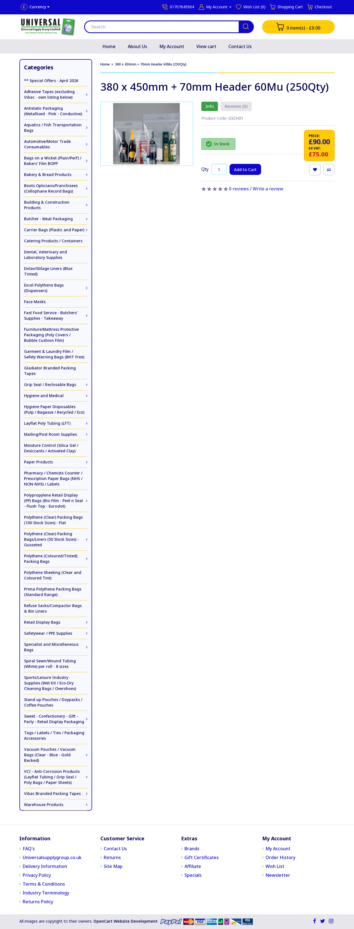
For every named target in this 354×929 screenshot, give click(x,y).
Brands (191, 849)
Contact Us (240, 46)
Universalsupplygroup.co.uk (52, 857)
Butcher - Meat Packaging (48, 218)
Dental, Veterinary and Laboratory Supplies (45, 254)
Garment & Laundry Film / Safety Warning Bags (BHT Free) (54, 354)
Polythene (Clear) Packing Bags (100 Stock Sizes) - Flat (53, 520)
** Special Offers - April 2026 (51, 80)
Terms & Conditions (44, 884)
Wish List (275, 866)
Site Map (113, 866)
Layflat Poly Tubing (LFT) (47, 423)
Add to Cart (245, 169)
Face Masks (35, 301)
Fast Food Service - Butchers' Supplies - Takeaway (51, 315)
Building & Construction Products (46, 205)
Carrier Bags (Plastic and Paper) (54, 229)
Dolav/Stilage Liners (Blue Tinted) (48, 271)
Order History (280, 857)
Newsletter (278, 875)
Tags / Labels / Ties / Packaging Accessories (54, 735)
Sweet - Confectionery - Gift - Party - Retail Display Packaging (54, 718)
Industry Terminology (46, 893)
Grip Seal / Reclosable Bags (50, 384)
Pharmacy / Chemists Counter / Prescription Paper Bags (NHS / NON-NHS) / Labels (53, 478)
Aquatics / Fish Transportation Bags (53, 127)
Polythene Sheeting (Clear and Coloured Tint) (52, 575)
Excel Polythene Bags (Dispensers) (44, 287)
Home (109, 46)
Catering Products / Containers (53, 240)
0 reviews (239, 189)
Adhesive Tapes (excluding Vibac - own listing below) (49, 94)
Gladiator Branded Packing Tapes (50, 370)
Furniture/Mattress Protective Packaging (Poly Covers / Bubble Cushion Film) (51, 335)
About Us (137, 46)
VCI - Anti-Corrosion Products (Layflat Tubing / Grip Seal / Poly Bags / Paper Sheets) (52, 777)
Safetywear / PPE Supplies (48, 633)
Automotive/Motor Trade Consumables (47, 144)
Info (209, 106)
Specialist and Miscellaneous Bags (51, 647)
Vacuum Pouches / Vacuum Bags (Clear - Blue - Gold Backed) (50, 755)
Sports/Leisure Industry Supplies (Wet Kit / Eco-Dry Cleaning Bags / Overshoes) (50, 683)
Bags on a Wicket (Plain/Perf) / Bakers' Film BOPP (52, 160)
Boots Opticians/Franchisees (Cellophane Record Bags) (51, 188)
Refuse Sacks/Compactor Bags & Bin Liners (53, 608)
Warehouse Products (43, 804)
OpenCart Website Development (125, 921)
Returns (112, 857)
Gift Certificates (201, 857)
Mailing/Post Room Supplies (50, 434)
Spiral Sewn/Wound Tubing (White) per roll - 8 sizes (50, 663)
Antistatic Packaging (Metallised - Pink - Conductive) (53, 111)
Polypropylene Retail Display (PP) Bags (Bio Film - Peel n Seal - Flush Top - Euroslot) (53, 500)
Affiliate (192, 866)
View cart (206, 46)
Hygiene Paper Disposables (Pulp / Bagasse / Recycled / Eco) (54, 409)
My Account (171, 46)
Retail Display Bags (42, 622)
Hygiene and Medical (44, 395)
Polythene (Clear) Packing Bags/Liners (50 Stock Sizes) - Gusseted (51, 539)
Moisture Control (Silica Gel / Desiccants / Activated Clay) (51, 448)
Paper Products (38, 461)
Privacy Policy (37, 875)
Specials (193, 875)
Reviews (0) (236, 106)
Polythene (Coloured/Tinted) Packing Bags (50, 558)
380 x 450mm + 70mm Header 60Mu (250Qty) (150, 64)
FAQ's (29, 849)
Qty (205, 169)
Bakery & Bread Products (47, 174)
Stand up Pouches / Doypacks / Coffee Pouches (53, 702)
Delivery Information (45, 866)
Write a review (268, 189)
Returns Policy (38, 902)
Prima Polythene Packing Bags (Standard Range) (52, 591)
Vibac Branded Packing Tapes (52, 793)
